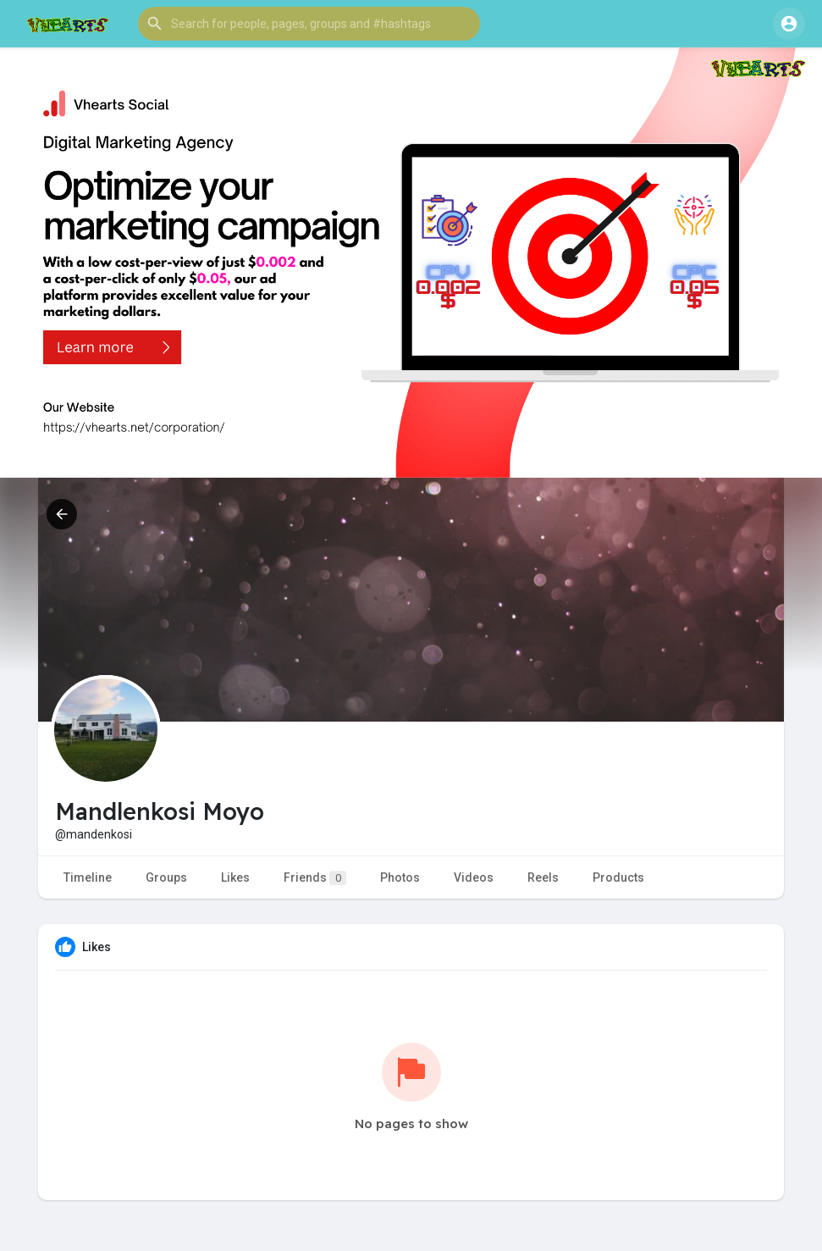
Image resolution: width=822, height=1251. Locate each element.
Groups (166, 877)
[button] (309, 24)
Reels (543, 877)
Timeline (87, 877)
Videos (474, 877)
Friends (315, 878)
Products (618, 877)
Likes (235, 877)
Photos (400, 877)
